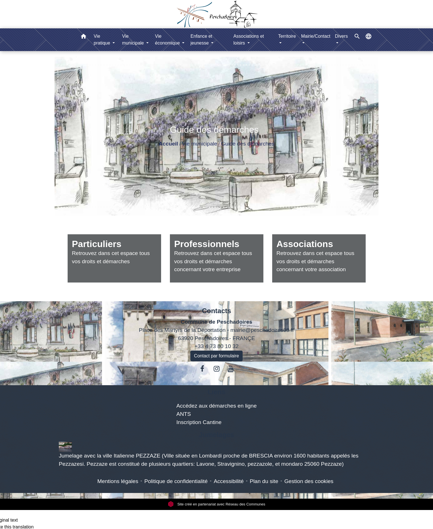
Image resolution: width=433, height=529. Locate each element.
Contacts (216, 311)
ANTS (183, 414)
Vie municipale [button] (133, 39)
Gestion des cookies (309, 481)
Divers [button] (341, 36)
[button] (83, 37)
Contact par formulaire (216, 355)
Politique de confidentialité (176, 481)
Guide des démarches (247, 144)
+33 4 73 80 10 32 (216, 346)
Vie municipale (199, 144)
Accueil (168, 144)
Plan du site (264, 481)
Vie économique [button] (168, 39)
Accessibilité (229, 481)
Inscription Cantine (199, 422)
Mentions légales (117, 481)
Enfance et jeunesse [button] (202, 39)
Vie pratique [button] (102, 39)
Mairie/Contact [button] (315, 36)
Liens (217, 392)
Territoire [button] (287, 36)
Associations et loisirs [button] (248, 39)
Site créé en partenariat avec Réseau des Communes (216, 504)
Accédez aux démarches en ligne (216, 406)
